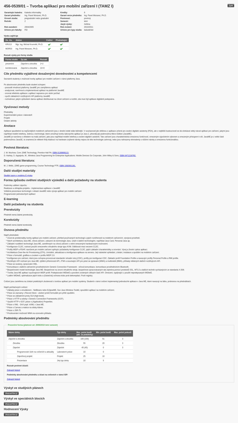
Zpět (231, 5)
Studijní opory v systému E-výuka (18, 175)
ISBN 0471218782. (128, 155)
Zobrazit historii (13, 370)
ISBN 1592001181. (67, 166)
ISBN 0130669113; (61, 153)
